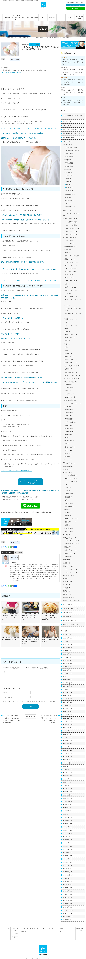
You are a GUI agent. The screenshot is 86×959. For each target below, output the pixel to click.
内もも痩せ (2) (68, 428)
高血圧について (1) (68, 597)
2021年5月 (66, 817)
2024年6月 (66, 699)
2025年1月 (66, 676)
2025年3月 (66, 670)
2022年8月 (66, 769)
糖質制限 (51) (68, 353)
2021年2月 (66, 827)
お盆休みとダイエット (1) (71, 541)
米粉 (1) (66, 350)
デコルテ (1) (67, 391)
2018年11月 (66, 913)
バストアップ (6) (69, 394)
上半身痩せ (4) (68, 409)
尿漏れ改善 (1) (68, 163)
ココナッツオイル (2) (70, 296)
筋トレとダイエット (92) (71, 262)
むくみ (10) (67, 406)
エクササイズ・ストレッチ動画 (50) (72, 215)
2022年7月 (66, 773)
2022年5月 (66, 779)
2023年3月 (66, 747)
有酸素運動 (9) (67, 557)
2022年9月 (66, 766)
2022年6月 (66, 776)
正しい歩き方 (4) (68, 566)
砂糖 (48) (67, 344)
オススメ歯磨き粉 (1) (70, 475)
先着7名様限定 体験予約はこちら (76, 5)
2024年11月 (66, 683)
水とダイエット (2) (69, 338)
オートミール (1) (69, 278)
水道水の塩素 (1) (69, 506)
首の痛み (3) (69, 191)
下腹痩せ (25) (68, 416)
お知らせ (61, 931)
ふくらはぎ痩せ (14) (70, 400)
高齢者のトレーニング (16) (71, 600)
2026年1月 (66, 644)
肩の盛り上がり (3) (69, 447)
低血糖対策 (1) (68, 494)
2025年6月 (66, 660)
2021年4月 (66, 821)
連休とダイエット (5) (70, 550)
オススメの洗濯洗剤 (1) (70, 219)
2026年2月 (66, 641)
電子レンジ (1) (68, 531)
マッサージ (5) (68, 240)
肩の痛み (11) (69, 181)
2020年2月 (66, 865)
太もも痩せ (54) (68, 431)
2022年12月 (66, 756)
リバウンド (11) (68, 243)
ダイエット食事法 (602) (70, 269)
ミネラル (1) (67, 488)
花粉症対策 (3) (68, 528)
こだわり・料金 (24, 18)
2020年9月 (66, 843)
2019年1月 (66, 907)
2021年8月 (66, 808)
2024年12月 (66, 680)
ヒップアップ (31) (69, 397)
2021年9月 (66, 805)
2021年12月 (66, 795)
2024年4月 (66, 705)
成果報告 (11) (67, 616)
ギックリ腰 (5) (70, 175)
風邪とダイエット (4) (70, 265)
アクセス (71, 18)
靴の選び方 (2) (67, 594)
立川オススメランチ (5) (70, 572)
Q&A (43, 18)
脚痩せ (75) (67, 453)
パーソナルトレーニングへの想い (15, 18)
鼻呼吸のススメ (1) (69, 207)
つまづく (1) (67, 484)
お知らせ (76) (67, 125)
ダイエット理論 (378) (69, 237)
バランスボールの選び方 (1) (71, 379)
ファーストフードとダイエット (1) (72, 309)
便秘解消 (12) (68, 497)
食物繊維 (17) (68, 369)
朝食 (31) (67, 331)
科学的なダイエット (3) (70, 569)
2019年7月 (66, 888)
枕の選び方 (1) (67, 560)
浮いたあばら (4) (69, 441)
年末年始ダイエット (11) (71, 544)
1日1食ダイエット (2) (70, 271)
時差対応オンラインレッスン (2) (72, 620)
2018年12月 (66, 910)
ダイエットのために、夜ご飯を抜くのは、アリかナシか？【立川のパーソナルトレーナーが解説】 (29, 128)
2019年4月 (66, 897)
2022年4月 (66, 782)
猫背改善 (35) (68, 169)
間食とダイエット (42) (70, 363)
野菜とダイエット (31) (70, 360)
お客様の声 (52, 18)
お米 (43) (67, 284)
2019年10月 (66, 878)
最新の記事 (19, 553)
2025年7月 (66, 657)
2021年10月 (66, 801)
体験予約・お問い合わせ (80, 18)
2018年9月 (66, 920)
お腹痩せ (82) (68, 384)
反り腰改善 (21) (68, 157)
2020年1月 (66, 869)
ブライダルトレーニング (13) (72, 403)
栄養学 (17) (66, 563)
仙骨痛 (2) (68, 178)
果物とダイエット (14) (70, 335)
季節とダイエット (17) (69, 538)
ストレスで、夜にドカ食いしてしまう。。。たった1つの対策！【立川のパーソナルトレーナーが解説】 (11, 719)
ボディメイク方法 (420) (70, 382)
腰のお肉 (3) (67, 456)
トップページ (5, 18)
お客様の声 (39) (67, 121)
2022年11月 (66, 760)
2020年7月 (66, 849)
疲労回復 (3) (67, 512)
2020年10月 (66, 840)
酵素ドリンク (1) (69, 356)
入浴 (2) (66, 500)
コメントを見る (15, 59)
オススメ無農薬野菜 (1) (70, 222)
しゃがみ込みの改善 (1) (71, 147)
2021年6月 (66, 814)
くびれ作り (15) (68, 388)
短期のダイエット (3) (70, 522)
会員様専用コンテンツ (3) (70, 608)
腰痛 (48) (68, 184)
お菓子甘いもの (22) (70, 287)
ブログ (61, 18)
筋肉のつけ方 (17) (68, 575)
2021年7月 (66, 811)
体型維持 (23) (68, 425)
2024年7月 (66, 696)
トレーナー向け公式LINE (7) (71, 137)
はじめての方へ (34, 18)
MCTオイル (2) (68, 275)
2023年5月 (66, 740)
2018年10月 (66, 917)
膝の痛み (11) (69, 187)
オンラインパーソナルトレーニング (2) (73, 116)
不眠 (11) (67, 491)
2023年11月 (66, 721)
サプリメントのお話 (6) (70, 225)
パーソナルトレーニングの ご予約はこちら (31, 482)
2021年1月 (66, 830)
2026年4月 (66, 635)
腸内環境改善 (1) (69, 200)
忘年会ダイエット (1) (70, 547)
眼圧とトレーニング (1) (71, 519)
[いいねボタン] (3, 59)
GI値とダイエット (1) (69, 210)
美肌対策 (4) (66, 585)
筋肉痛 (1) (66, 578)
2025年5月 (66, 664)
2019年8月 (66, 885)
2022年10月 (66, 763)
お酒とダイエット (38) (70, 290)
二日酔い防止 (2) (68, 466)
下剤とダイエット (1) (69, 463)
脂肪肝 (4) (67, 525)
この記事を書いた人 (8, 553)
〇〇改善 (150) (67, 145)
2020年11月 (66, 837)
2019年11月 (66, 875)
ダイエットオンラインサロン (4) (72, 129)
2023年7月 (66, 734)
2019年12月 (66, 872)
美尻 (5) (66, 444)
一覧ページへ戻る (30, 716)
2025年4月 (66, 667)
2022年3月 (66, 785)
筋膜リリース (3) (68, 582)
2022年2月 (66, 789)
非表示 (15, 557)
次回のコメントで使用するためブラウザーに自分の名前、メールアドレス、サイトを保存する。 (30, 701)
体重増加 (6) (67, 250)
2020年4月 (66, 859)
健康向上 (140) (67, 472)
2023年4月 (66, 744)
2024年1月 (66, 715)
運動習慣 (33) (67, 591)
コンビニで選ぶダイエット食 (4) (72, 301)
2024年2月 (66, 712)
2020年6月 (66, 853)
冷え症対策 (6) (68, 503)
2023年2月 (66, 750)
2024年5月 (66, 702)
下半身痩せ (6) (68, 413)
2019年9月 (66, 881)
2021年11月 (66, 798)
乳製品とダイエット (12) (71, 319)
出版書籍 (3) (66, 535)
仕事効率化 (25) (67, 469)
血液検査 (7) (66, 588)
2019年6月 (66, 891)
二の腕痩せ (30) (68, 419)
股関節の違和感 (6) (69, 194)
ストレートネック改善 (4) (71, 150)
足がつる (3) (67, 203)
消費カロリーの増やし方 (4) (72, 256)
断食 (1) (66, 328)
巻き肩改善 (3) (68, 166)
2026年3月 (66, 638)
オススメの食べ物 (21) (70, 281)
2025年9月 (66, 651)
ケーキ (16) (67, 293)
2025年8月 (66, 654)
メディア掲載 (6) (67, 604)
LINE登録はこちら (76, 8)
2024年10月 (66, 686)
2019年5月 (66, 894)
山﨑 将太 (13, 562)
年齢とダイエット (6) (69, 553)
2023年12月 (66, 718)
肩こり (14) (67, 197)
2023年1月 (66, 753)
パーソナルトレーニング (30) (71, 376)
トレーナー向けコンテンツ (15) (72, 133)
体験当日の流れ (24, 931)
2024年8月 (66, 692)
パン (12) (67, 305)
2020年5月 (66, 856)
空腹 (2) (66, 347)
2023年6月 (66, 737)
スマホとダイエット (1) (70, 231)
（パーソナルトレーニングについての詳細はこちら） (16, 471)
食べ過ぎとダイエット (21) (72, 366)
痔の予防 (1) (67, 516)
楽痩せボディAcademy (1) (70, 624)
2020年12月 (66, 833)
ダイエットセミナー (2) (70, 234)
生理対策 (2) (67, 509)
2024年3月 (66, 708)
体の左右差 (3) (68, 154)
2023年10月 (66, 724)
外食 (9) (66, 322)
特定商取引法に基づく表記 (15, 937)
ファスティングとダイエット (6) (72, 315)
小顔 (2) (66, 438)
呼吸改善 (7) (67, 160)
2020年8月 (66, 846)
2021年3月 (66, 824)
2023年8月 (66, 731)
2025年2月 (66, 673)
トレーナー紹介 (15, 933)
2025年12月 (66, 648)
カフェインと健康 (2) (70, 478)
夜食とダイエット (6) (70, 325)
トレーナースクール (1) (70, 372)
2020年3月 (66, 862)
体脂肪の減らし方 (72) (70, 246)
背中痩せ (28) (68, 450)
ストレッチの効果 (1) (70, 481)
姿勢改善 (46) (68, 434)
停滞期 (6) (67, 253)
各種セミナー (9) (67, 612)
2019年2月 (66, 904)
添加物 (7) (67, 341)
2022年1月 (66, 792)
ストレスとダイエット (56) (71, 228)
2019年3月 (66, 901)
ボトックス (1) (67, 460)
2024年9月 (66, 689)
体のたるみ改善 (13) (70, 422)
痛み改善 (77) (68, 172)
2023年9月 (66, 728)
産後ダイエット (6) (69, 259)
